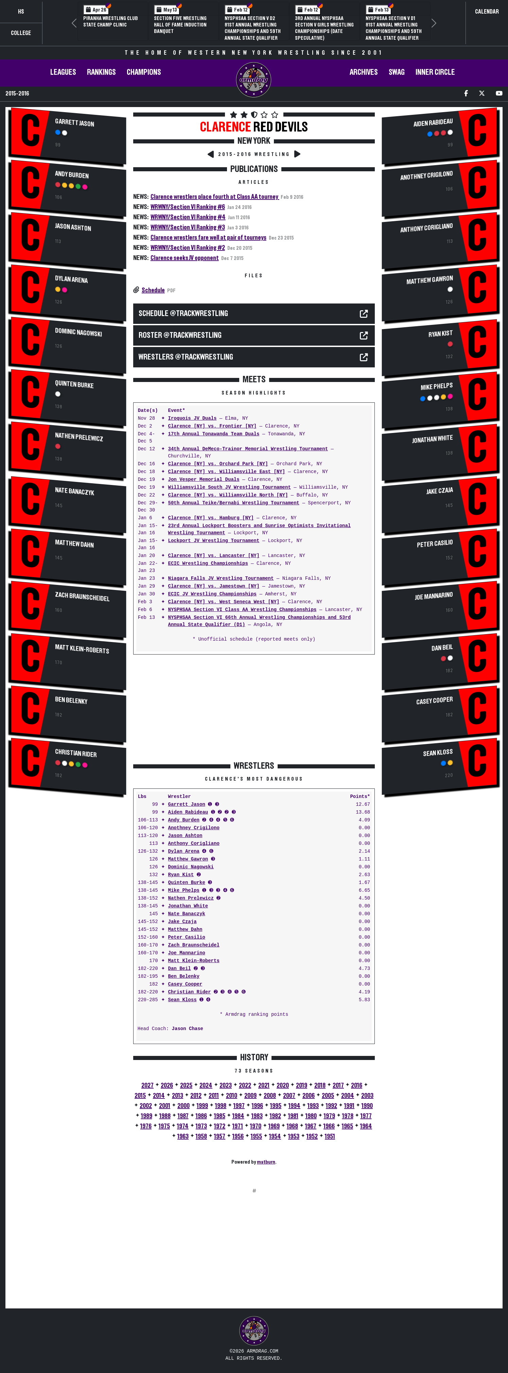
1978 (347, 1116)
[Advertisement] (68, 859)
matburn (266, 1162)
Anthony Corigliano (194, 843)
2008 (270, 1095)
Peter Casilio (186, 937)
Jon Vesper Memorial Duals (204, 479)
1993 (313, 1105)
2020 (283, 1085)
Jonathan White (188, 906)
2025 (186, 1085)
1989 (146, 1116)
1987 (183, 1116)
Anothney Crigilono (194, 828)
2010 (231, 1095)
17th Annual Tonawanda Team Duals (214, 434)
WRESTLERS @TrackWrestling (186, 357)
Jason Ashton (73, 227)
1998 (220, 1105)
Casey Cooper (185, 984)
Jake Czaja (182, 922)
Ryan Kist (181, 875)
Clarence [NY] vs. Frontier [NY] (212, 426)
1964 (366, 1126)
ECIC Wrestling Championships (208, 563)
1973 (201, 1126)
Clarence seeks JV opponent (185, 258)
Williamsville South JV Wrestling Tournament (229, 487)
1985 (219, 1116)
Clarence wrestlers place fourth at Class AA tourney (215, 196)
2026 (167, 1085)
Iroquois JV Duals (192, 418)
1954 (275, 1136)
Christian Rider (76, 753)
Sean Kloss (182, 1000)
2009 (250, 1095)
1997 (239, 1105)
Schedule (153, 290)
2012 (196, 1095)
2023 (226, 1085)
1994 (294, 1105)
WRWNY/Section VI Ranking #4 (188, 217)
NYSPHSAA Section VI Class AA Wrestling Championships (242, 610)
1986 (201, 1116)
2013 (177, 1095)
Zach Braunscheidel (82, 597)
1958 (201, 1136)
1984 (238, 1116)
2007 (289, 1095)
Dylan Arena (71, 279)
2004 (347, 1095)
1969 (274, 1126)
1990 (367, 1105)
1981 (293, 1116)
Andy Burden (72, 175)
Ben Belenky (71, 701)
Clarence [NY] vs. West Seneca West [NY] (224, 602)
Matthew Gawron (188, 859)
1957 (219, 1136)
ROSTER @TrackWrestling (180, 335)
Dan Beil (179, 969)
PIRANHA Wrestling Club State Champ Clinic (110, 22)
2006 (308, 1095)
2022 (245, 1085)
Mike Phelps (183, 890)
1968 (292, 1126)
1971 (237, 1126)
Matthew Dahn (74, 544)
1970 (255, 1126)
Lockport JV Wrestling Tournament (214, 541)
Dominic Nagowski (78, 332)
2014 (159, 1095)
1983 (257, 1116)
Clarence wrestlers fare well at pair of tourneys (208, 237)
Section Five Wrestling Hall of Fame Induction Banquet (180, 25)
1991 (349, 1105)
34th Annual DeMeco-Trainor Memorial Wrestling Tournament (248, 449)
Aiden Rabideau (188, 812)
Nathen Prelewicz (79, 437)
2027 (147, 1085)
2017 (338, 1085)
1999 (202, 1105)
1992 (331, 1105)
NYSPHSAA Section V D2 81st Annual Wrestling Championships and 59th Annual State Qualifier (253, 28)
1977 (366, 1116)
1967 (310, 1126)
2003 (367, 1095)
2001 (164, 1105)
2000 (183, 1105)
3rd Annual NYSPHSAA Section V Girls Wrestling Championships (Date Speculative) (324, 28)
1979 (329, 1116)
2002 (146, 1105)
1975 (164, 1126)
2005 (328, 1095)
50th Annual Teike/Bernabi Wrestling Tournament (233, 503)
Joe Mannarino (186, 953)
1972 (219, 1126)
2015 (140, 1095)
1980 (311, 1116)
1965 (347, 1126)
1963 (183, 1136)
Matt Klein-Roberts (82, 649)
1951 (330, 1136)
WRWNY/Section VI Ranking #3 (188, 227)
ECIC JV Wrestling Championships (212, 594)
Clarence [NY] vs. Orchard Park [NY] (218, 464)
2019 (301, 1085)
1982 (275, 1116)
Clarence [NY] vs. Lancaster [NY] (214, 556)
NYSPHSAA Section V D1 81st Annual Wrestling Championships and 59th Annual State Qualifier (394, 28)
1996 (257, 1105)
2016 (356, 1085)
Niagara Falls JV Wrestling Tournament (221, 578)
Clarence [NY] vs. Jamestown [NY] (214, 586)
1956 (238, 1136)
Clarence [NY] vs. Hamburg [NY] (211, 518)
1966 (329, 1126)
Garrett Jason (74, 123)
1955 (256, 1136)
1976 (146, 1126)
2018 (320, 1085)
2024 (205, 1085)
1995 (275, 1105)
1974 (183, 1126)
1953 (293, 1136)
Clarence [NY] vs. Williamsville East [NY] (226, 472)
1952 (312, 1136)
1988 (165, 1116)
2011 (214, 1095)
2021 (263, 1085)
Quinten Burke (74, 384)
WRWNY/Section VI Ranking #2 (188, 247)
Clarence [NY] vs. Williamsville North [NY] (228, 495)
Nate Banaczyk (74, 492)
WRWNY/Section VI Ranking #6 (188, 207)
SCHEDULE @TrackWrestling (183, 314)
